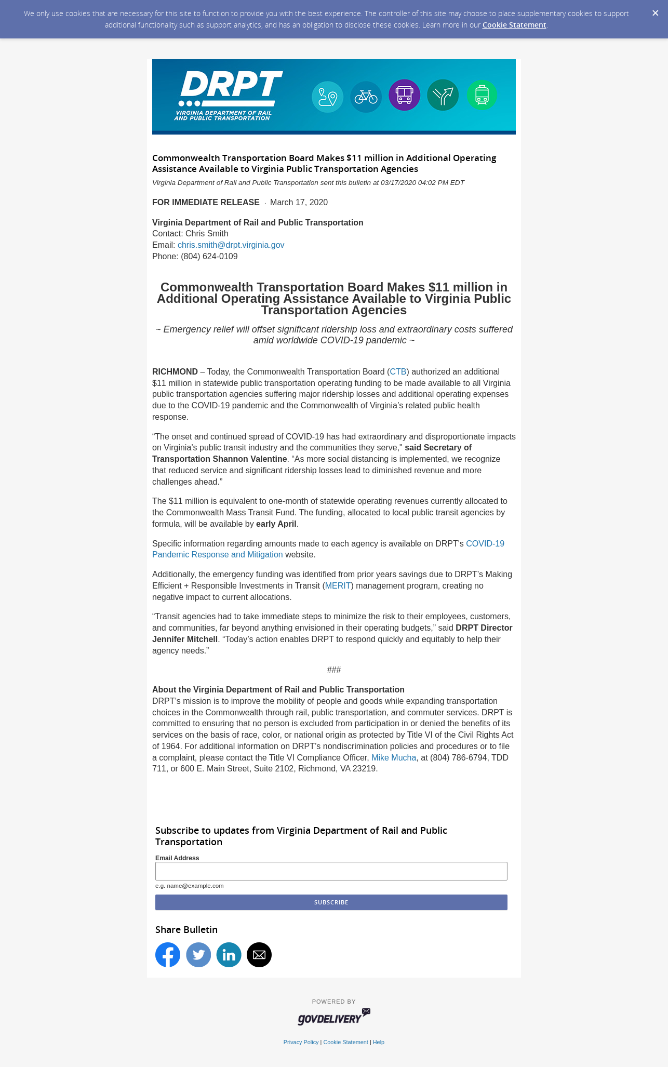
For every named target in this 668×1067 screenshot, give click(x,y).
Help (378, 1042)
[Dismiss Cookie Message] (655, 10)
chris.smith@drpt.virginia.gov (231, 245)
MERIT (338, 585)
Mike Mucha (393, 757)
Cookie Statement (514, 25)
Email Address (177, 858)
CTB (398, 371)
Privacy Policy (301, 1042)
